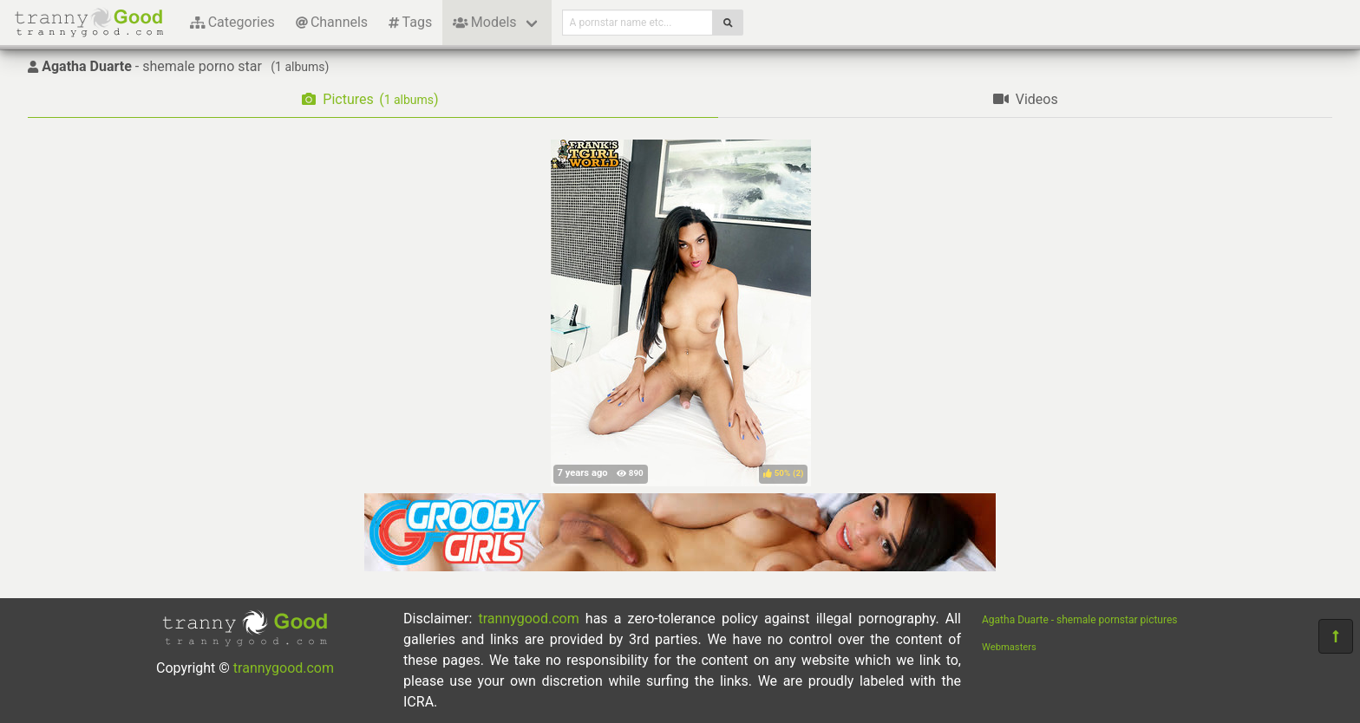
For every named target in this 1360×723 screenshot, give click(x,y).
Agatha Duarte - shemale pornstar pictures (1080, 620)
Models (484, 22)
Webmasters (1009, 647)
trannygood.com (283, 668)
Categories (232, 22)
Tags (410, 22)
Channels (332, 22)
